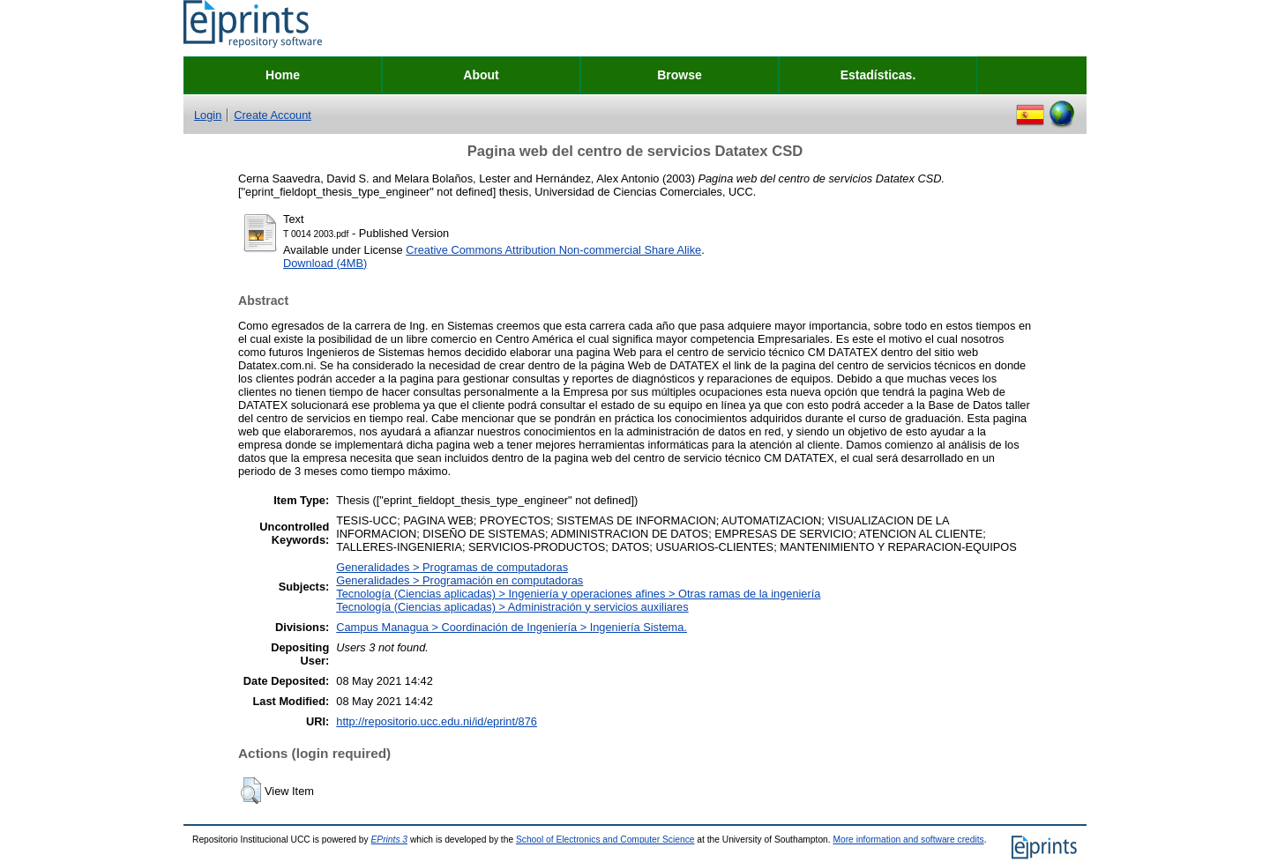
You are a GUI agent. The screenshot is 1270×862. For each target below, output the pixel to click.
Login (207, 115)
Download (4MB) (325, 263)
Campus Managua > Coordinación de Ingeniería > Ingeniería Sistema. (511, 627)
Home (282, 75)
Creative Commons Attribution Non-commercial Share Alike (553, 249)
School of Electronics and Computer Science (605, 839)
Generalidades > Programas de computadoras (452, 567)
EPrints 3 (389, 839)
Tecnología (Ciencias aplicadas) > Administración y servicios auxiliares (512, 606)
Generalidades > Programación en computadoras (459, 580)
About (480, 75)
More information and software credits (908, 839)
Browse (679, 75)
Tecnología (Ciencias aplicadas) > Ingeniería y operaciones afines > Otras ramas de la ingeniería (578, 593)
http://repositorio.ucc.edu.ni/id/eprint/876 (436, 721)
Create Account (272, 115)
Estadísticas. (878, 75)
